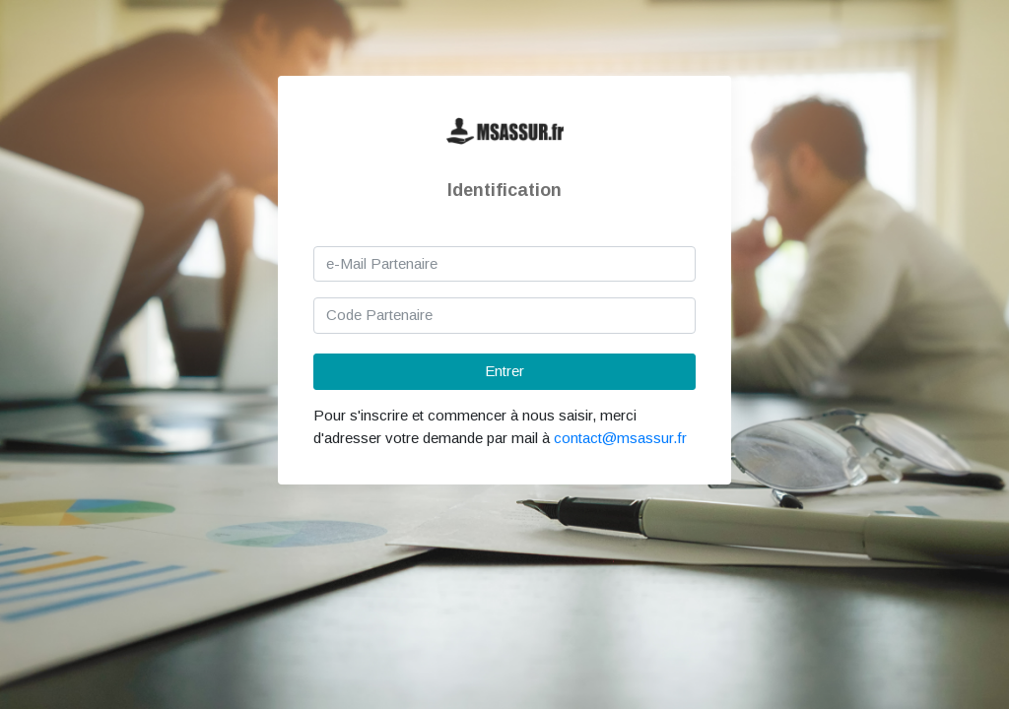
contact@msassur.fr (620, 437)
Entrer (504, 370)
